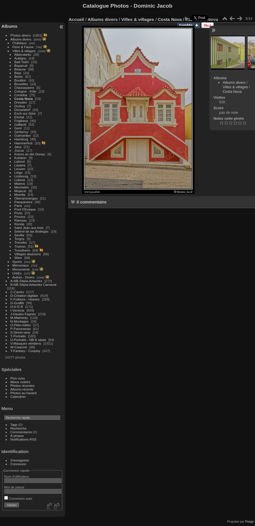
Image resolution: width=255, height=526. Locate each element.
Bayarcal (21, 65)
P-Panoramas (20, 328)
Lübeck (19, 180)
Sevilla (19, 235)
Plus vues (17, 378)
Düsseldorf (22, 109)
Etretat (19, 117)
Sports (17, 261)
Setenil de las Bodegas (31, 231)
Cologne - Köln (25, 91)
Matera (19, 183)
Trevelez (20, 242)
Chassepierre (24, 87)
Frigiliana (21, 121)
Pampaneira (23, 202)
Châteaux (19, 43)
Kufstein (20, 158)
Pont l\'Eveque (25, 209)
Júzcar (19, 150)
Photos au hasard (23, 393)
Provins (20, 216)
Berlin (18, 76)
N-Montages (19, 321)
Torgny (19, 239)
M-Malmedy (19, 317)
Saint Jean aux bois (29, 227)
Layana (20, 165)
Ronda (19, 224)
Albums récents (21, 389)
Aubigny (20, 58)
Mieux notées (20, 382)
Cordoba (20, 95)
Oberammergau (26, 198)
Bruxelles (21, 84)
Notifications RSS (23, 439)
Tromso (20, 246)
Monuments (21, 269)
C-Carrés (17, 292)
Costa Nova (23, 98)
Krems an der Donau (29, 154)
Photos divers (20, 35)
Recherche (18, 428)
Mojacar (20, 191)
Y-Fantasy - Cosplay (25, 351)
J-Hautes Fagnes (23, 314)
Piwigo (249, 521)
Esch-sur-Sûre (25, 113)
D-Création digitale (24, 295)
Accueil (76, 19)
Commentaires (21, 432)
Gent (18, 128)
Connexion (18, 464)
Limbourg (21, 176)
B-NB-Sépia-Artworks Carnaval (33, 284)
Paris (18, 205)
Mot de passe (14, 487)
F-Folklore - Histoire (25, 299)
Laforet (19, 161)
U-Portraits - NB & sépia (28, 340)
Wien (18, 257)
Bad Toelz (21, 62)
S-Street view (20, 332)
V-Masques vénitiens (25, 343)
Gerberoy (21, 132)
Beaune (20, 69)
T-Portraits (18, 336)
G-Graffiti (17, 303)
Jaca (18, 147)
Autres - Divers (23, 277)
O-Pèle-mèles (20, 325)
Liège (18, 172)
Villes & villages (24, 51)
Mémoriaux (20, 265)
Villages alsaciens (27, 254)
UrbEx (17, 273)
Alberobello (22, 54)
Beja (17, 73)
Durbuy (19, 106)
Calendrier (18, 396)
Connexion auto (18, 498)
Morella (20, 194)
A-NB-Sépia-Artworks (26, 281)
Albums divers (20, 39)
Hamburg (21, 139)
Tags (14, 424)
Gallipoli (20, 124)
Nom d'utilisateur (16, 476)
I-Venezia (17, 310)
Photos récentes (22, 385)
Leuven (20, 169)
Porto (18, 213)
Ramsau (20, 220)
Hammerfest (23, 143)
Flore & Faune (23, 47)
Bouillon (20, 80)
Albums (9, 26)
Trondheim (22, 250)
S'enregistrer (19, 460)
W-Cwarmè (18, 347)
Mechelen (21, 187)
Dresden (20, 102)
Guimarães (22, 135)
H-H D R (16, 306)
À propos (17, 435)
